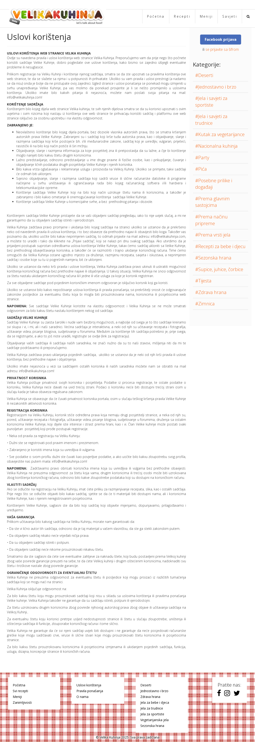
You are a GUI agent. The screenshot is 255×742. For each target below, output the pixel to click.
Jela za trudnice (151, 708)
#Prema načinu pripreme (211, 220)
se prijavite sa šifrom (222, 49)
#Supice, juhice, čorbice (219, 269)
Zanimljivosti (22, 702)
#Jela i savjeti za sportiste (211, 101)
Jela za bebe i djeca (154, 702)
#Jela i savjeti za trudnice (211, 119)
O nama (82, 696)
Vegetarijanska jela (154, 720)
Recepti (182, 16)
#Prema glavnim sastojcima (212, 201)
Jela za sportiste (152, 714)
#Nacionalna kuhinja (216, 146)
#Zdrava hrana (211, 292)
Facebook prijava (220, 39)
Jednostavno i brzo (154, 691)
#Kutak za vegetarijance (220, 134)
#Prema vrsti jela (212, 235)
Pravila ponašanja (89, 691)
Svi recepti (20, 691)
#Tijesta (203, 281)
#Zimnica (205, 304)
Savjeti (229, 16)
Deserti (145, 685)
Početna (156, 16)
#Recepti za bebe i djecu (220, 246)
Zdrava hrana (150, 696)
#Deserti (204, 75)
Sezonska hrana (152, 725)
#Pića (201, 169)
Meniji (206, 16)
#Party (202, 157)
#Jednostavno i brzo (215, 87)
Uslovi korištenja (88, 685)
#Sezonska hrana (213, 258)
